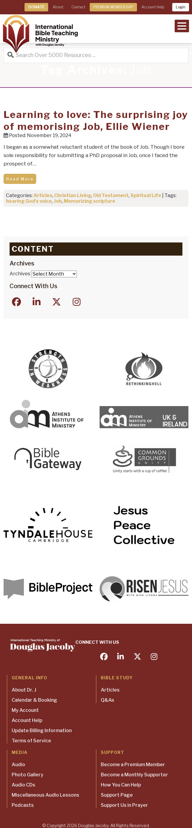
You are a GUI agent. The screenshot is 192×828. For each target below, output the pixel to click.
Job (58, 201)
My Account (25, 710)
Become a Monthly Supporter (134, 775)
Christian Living (72, 195)
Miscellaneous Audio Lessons (45, 795)
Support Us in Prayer (124, 805)
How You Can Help (121, 785)
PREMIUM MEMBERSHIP (113, 7)
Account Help (152, 7)
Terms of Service (31, 740)
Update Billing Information (42, 730)
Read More (19, 178)
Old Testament (111, 195)
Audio (18, 764)
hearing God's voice (29, 201)
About (58, 7)
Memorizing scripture (89, 201)
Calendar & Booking (34, 700)
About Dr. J (24, 690)
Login (180, 7)
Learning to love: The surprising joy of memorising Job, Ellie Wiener (96, 120)
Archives (20, 273)
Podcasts (23, 805)
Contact (78, 7)
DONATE (36, 7)
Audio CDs (23, 785)
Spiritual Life (145, 195)
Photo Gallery (27, 775)
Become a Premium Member (133, 764)
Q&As (107, 700)
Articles (42, 195)
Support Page (117, 795)
